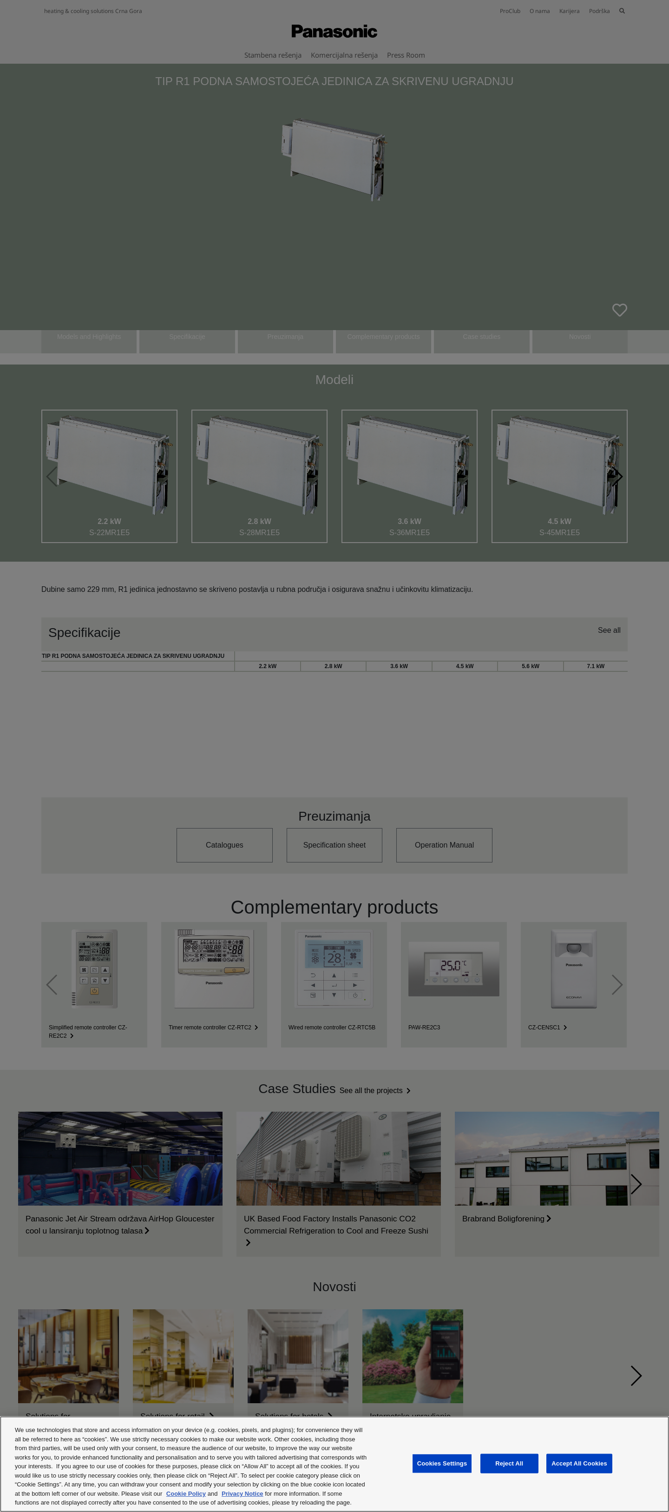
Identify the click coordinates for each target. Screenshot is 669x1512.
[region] (334, 1464)
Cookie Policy (186, 1493)
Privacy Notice (242, 1493)
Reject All (509, 1463)
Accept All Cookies (579, 1463)
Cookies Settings (442, 1463)
